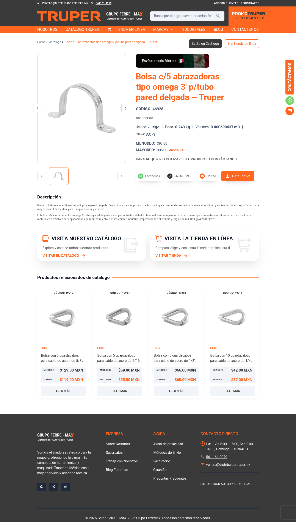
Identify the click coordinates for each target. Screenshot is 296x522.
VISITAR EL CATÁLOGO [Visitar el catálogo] (60, 256)
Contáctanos (289, 77)
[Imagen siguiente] (125, 108)
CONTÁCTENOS (245, 29)
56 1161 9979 (216, 457)
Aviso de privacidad (168, 444)
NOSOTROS (47, 29)
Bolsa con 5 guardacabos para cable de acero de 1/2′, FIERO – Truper (175, 358)
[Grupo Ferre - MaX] (69, 16)
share (53, 487)
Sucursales (114, 453)
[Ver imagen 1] (59, 176)
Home (41, 42)
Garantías (160, 470)
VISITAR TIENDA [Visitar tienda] (168, 256)
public (41, 487)
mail (289, 111)
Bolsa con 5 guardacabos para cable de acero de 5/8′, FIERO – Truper (62, 358)
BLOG (218, 29)
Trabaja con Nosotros (122, 461)
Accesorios (144, 118)
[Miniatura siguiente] (121, 176)
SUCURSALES (193, 29)
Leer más (63, 391)
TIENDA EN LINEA (130, 29)
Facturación (162, 461)
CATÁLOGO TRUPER (82, 29)
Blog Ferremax (117, 470)
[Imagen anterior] (37, 108)
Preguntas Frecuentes (170, 478)
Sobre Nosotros (118, 444)
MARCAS (163, 29)
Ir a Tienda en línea (242, 44)
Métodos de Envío (167, 453)
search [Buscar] (218, 16)
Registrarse (250, 3)
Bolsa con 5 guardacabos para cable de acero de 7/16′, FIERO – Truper (119, 358)
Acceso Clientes (226, 3)
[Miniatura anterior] (41, 176)
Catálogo (55, 42)
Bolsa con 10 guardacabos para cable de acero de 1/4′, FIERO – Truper (231, 358)
